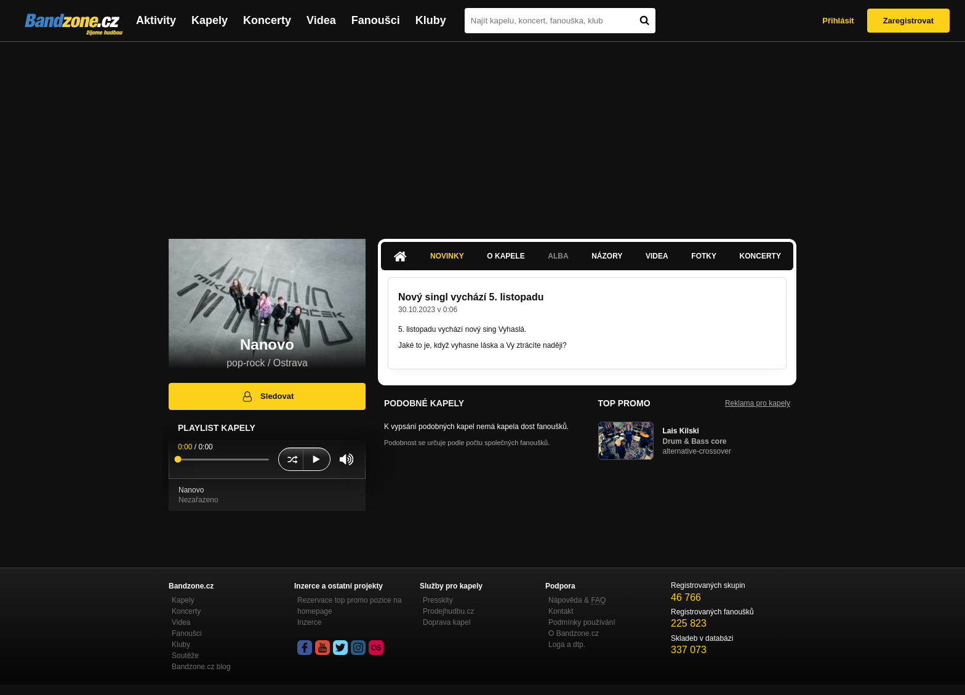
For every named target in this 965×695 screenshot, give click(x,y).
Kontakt (561, 611)
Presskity (438, 600)
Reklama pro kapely (757, 403)
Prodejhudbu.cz (448, 611)
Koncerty (267, 20)
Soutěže (185, 655)
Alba (558, 256)
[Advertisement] (482, 134)
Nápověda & (577, 600)
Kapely (209, 20)
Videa (321, 20)
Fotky (703, 256)
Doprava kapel (446, 622)
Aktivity (156, 20)
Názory (606, 256)
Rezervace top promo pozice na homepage (349, 606)
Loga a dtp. (566, 644)
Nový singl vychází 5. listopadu (471, 297)
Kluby (430, 20)
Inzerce (309, 622)
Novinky (447, 256)
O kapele (505, 256)
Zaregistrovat (908, 20)
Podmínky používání (581, 622)
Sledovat (267, 396)
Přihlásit (838, 20)
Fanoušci (375, 20)
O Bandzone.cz (573, 633)
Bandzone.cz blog (201, 666)
